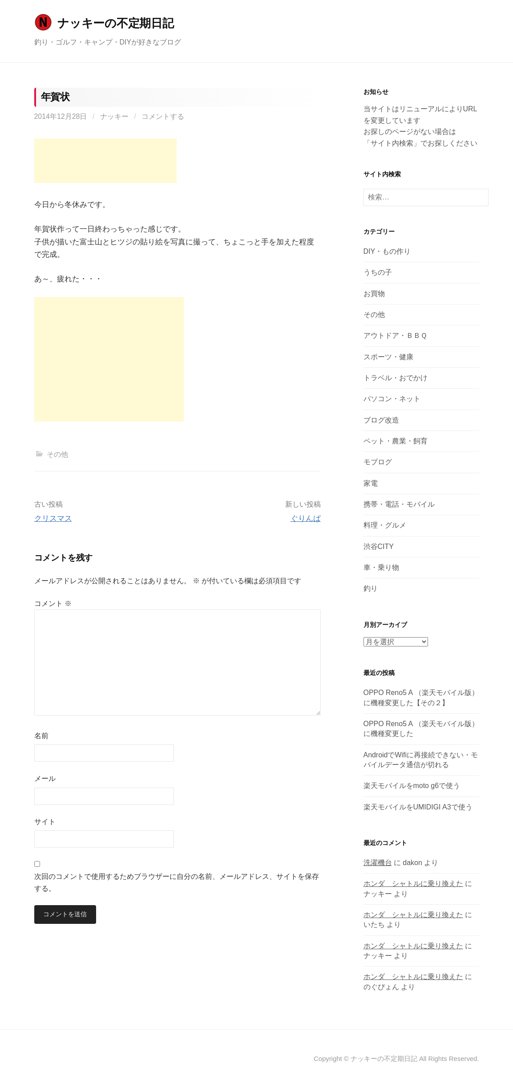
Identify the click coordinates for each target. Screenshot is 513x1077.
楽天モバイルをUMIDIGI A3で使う (418, 807)
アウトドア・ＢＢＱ (395, 335)
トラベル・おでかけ (396, 378)
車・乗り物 (381, 567)
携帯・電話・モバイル (399, 504)
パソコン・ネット (392, 398)
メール (45, 778)
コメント (53, 603)
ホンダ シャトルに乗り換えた (413, 883)
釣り (371, 588)
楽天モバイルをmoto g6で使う (412, 785)
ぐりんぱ (306, 518)
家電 (371, 483)
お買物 (374, 293)
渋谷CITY (379, 546)
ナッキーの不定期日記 (115, 23)
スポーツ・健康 (388, 357)
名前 (41, 736)
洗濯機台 (378, 862)
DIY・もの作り (387, 251)
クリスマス (53, 518)
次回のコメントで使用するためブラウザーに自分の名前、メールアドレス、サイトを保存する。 (176, 882)
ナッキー (114, 116)
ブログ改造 (381, 420)
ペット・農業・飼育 (396, 441)
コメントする (162, 116)
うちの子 (378, 272)
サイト (45, 821)
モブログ (378, 462)
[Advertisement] (105, 160)
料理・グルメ (385, 525)
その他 (57, 454)
